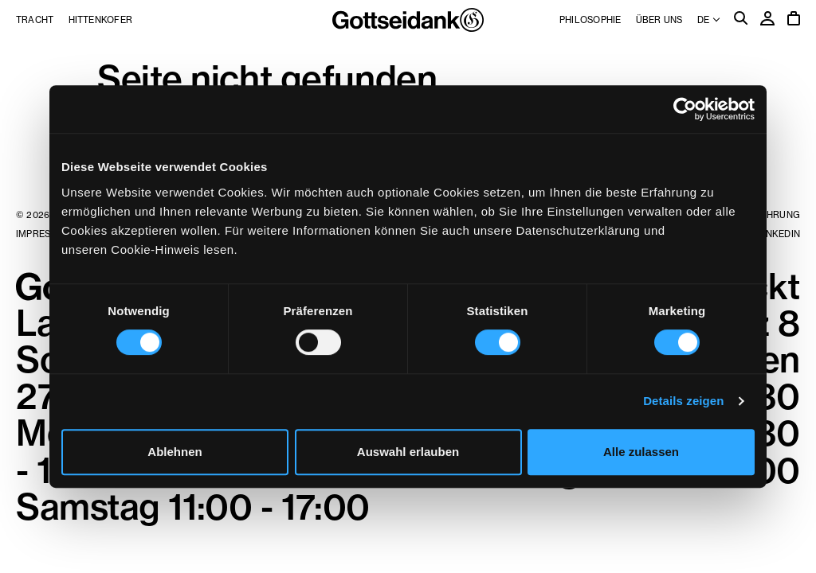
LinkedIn (778, 234)
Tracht (34, 19)
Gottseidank (408, 20)
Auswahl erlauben (408, 451)
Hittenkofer (100, 19)
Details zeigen (683, 400)
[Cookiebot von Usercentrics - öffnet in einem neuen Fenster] (685, 109)
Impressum (43, 234)
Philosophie (590, 19)
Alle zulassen (641, 451)
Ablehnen (174, 451)
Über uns (659, 19)
